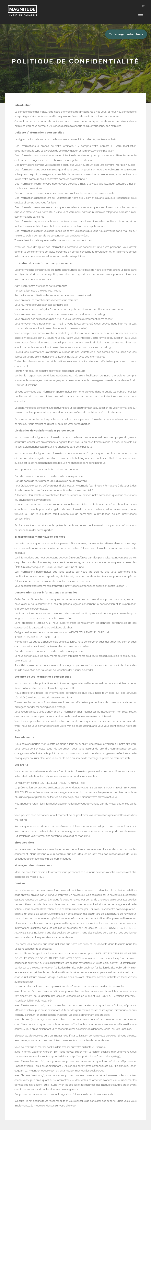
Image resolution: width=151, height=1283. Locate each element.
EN (143, 5)
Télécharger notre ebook (126, 34)
